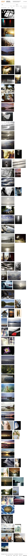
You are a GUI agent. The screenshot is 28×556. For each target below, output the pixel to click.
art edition (8, 1)
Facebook (17, 555)
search (17, 4)
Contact (11, 555)
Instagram (14, 555)
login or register (25, 1)
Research (9, 555)
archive (3, 1)
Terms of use (20, 555)
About (6, 555)
